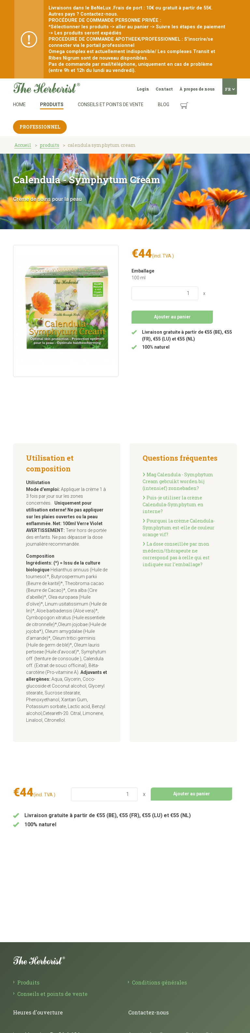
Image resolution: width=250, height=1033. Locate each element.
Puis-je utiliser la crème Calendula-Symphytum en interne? (173, 504)
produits (49, 145)
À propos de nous (197, 88)
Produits (51, 104)
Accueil (22, 145)
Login (143, 88)
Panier (178, 100)
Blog (163, 104)
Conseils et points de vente (111, 104)
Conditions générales (159, 982)
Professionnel (40, 127)
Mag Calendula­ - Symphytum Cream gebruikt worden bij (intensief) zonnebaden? (178, 481)
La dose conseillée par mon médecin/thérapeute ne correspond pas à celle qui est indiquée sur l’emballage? (176, 554)
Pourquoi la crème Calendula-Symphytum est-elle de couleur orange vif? (179, 527)
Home (19, 104)
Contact (164, 88)
